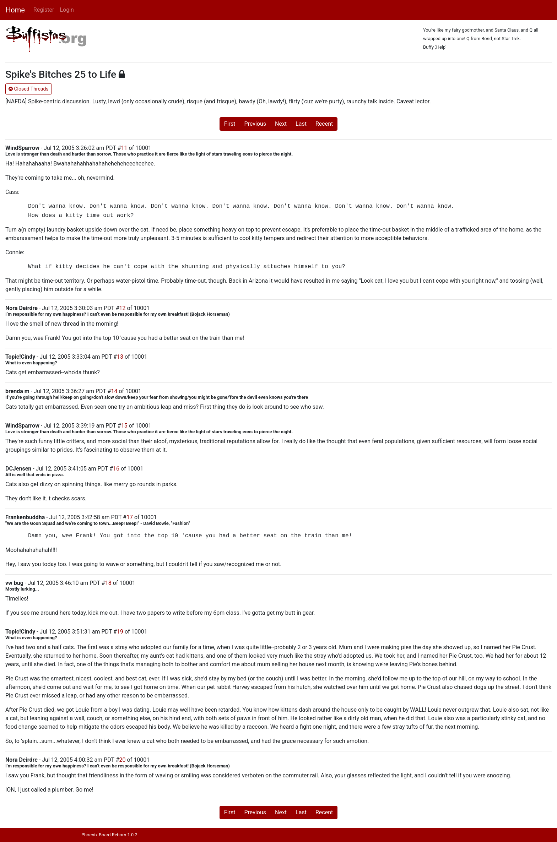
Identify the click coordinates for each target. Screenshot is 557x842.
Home (15, 10)
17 (129, 517)
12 (122, 308)
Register (43, 9)
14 (114, 391)
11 (124, 148)
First (230, 123)
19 (120, 631)
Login (67, 9)
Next (281, 123)
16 (116, 468)
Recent (324, 123)
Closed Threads (29, 89)
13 (120, 356)
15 (124, 425)
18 (108, 583)
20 (122, 759)
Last (301, 123)
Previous (255, 123)
